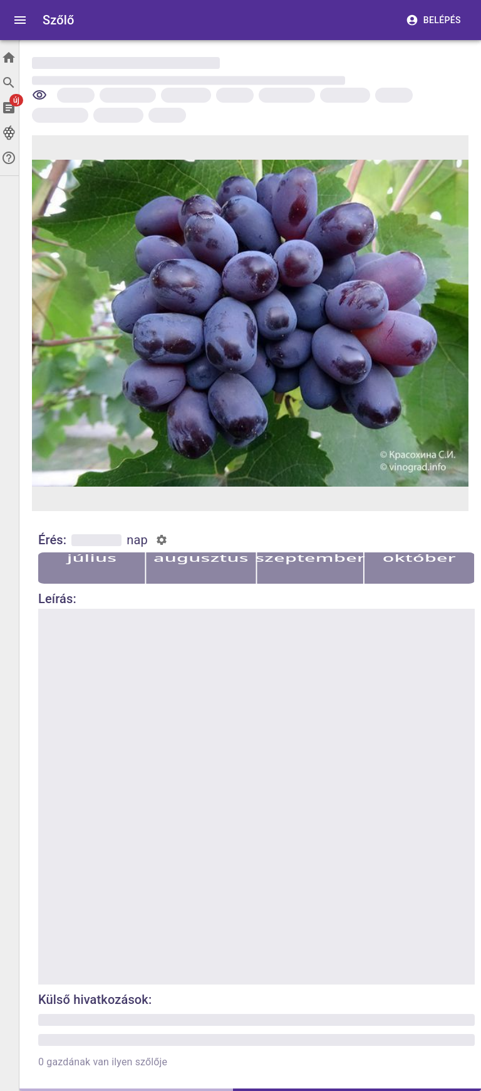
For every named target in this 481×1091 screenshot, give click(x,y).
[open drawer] (20, 20)
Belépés (434, 20)
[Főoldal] (9, 57)
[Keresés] (9, 82)
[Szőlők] (9, 132)
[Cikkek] (9, 107)
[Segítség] (9, 157)
